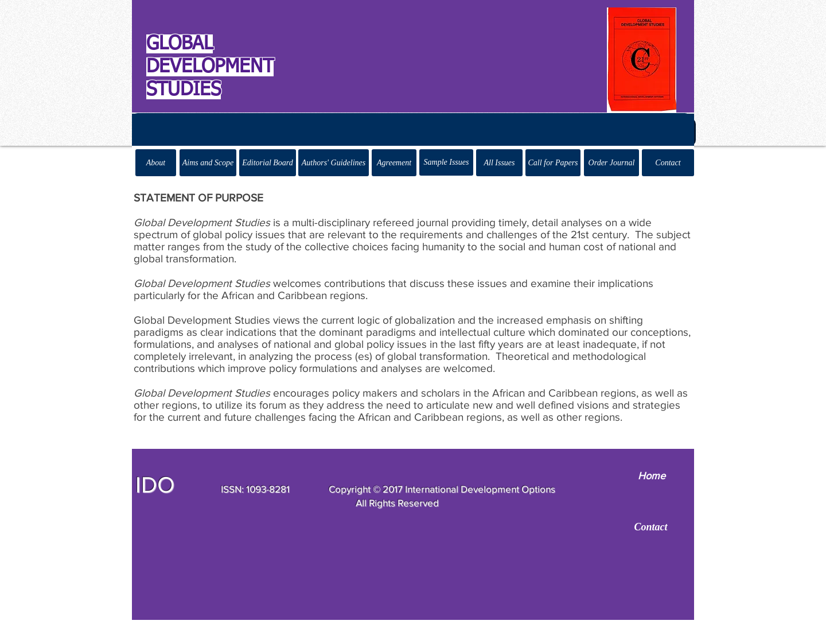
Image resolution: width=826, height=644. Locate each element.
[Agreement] (394, 162)
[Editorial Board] (267, 162)
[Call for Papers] (552, 162)
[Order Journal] (611, 162)
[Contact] (668, 162)
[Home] (651, 476)
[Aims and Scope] (208, 162)
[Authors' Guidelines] (333, 162)
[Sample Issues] (446, 162)
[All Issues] (499, 162)
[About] (155, 162)
